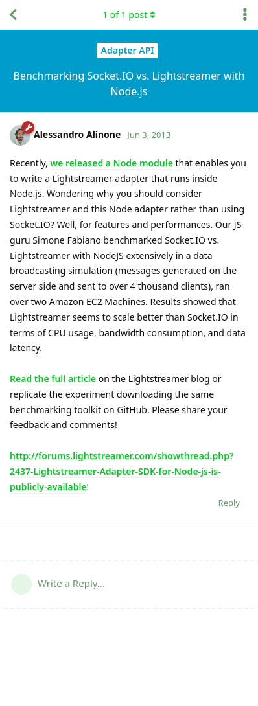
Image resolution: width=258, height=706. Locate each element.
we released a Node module (112, 163)
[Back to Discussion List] (13, 15)
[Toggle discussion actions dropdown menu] (245, 15)
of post (129, 14)
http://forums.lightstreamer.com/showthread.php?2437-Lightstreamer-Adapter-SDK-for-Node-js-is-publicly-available (121, 471)
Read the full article (53, 378)
